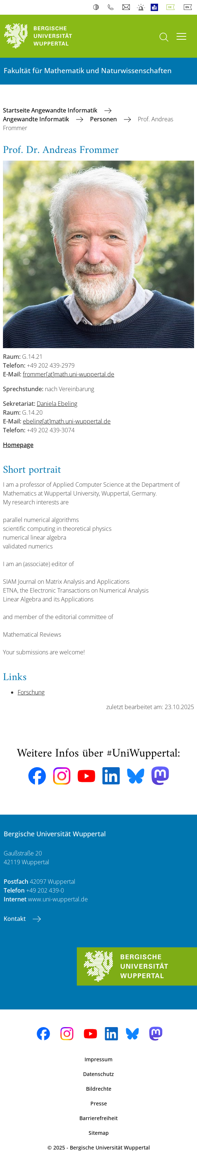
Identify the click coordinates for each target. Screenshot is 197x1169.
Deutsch (172, 7)
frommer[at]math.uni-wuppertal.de (68, 374)
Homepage (18, 445)
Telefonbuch (112, 7)
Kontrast (97, 7)
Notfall (141, 7)
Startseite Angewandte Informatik (51, 110)
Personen (104, 119)
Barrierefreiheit (98, 1118)
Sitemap (99, 1132)
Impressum (98, 1059)
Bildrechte (98, 1088)
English (189, 7)
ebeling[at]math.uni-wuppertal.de (67, 421)
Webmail (127, 7)
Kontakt (15, 919)
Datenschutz (98, 1073)
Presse (98, 1103)
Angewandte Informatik (37, 119)
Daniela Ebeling (57, 404)
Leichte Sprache (156, 7)
